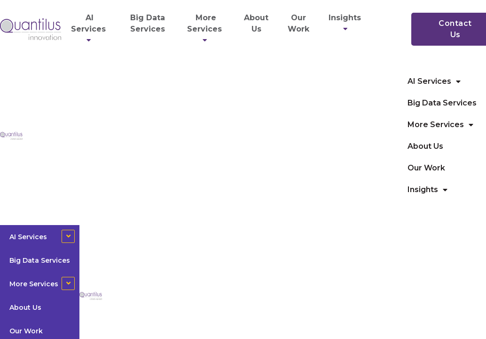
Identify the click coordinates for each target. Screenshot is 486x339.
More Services (206, 29)
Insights (346, 23)
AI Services (90, 29)
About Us (256, 23)
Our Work (298, 23)
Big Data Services (147, 23)
